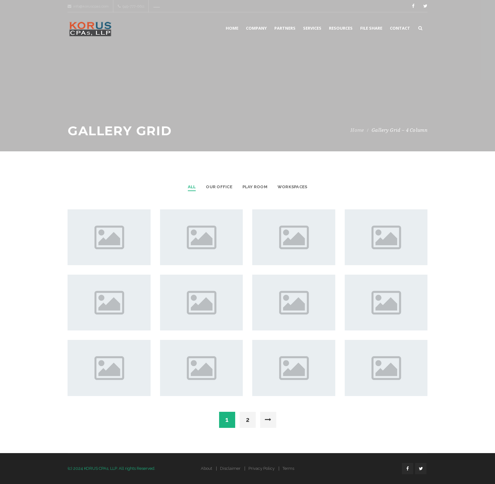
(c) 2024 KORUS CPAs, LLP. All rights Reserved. (111, 468)
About (206, 468)
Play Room (254, 186)
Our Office (219, 186)
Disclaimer (230, 468)
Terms (288, 468)
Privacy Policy (261, 468)
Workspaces (292, 186)
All (192, 186)
